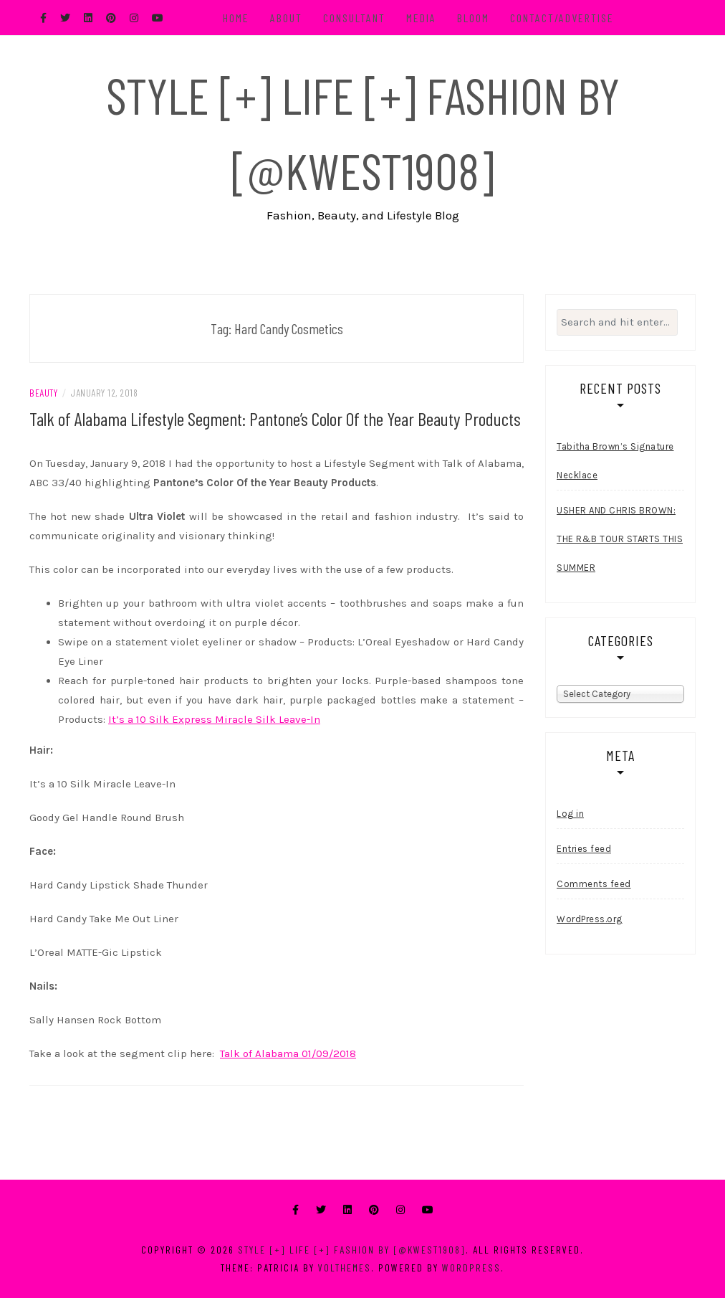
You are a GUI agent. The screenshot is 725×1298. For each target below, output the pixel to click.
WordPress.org (590, 919)
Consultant (354, 17)
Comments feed (594, 883)
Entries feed (584, 848)
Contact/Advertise (562, 17)
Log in (570, 813)
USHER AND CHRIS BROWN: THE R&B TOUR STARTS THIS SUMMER (620, 539)
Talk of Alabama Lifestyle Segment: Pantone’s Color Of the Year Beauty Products (275, 418)
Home (236, 17)
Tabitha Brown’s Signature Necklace (615, 460)
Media (421, 17)
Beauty (43, 393)
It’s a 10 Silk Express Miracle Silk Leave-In (214, 719)
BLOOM (473, 17)
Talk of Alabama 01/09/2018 (288, 1053)
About (286, 17)
